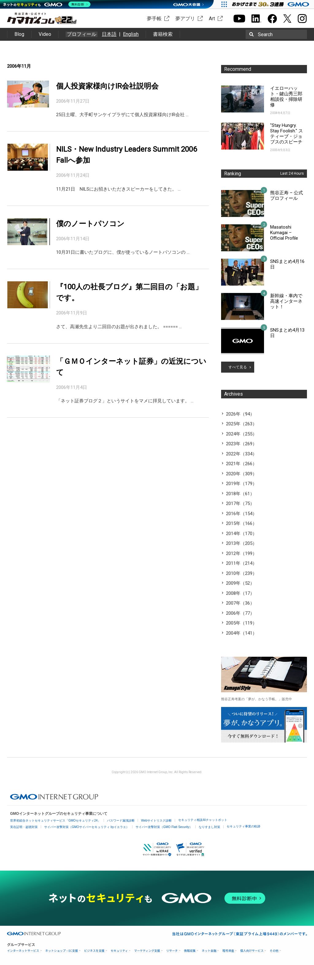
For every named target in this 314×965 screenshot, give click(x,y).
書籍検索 (163, 34)
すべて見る (237, 367)
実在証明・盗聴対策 (24, 827)
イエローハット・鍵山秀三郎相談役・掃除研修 (286, 96)
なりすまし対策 (209, 827)
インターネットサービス (23, 951)
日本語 (109, 34)
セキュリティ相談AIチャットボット (202, 820)
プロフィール (81, 34)
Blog (19, 34)
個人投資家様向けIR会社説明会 (107, 86)
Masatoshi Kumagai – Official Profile (284, 232)
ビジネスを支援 (94, 951)
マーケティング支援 (147, 951)
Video (45, 34)
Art (212, 18)
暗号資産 (228, 951)
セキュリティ (119, 951)
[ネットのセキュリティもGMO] (47, 4)
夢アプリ (185, 18)
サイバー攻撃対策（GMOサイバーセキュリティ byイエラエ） (86, 827)
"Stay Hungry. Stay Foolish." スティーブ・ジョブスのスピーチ (286, 134)
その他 (274, 951)
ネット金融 (209, 951)
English (131, 34)
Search (265, 34)
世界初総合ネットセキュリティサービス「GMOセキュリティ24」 (55, 820)
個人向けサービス (251, 951)
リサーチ (172, 951)
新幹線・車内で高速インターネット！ (286, 301)
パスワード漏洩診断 (121, 820)
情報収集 (190, 951)
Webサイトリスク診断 (156, 820)
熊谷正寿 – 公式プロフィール (286, 195)
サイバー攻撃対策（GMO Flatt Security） (164, 827)
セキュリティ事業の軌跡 (243, 826)
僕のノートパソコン (90, 223)
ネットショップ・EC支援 (61, 951)
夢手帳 (154, 18)
